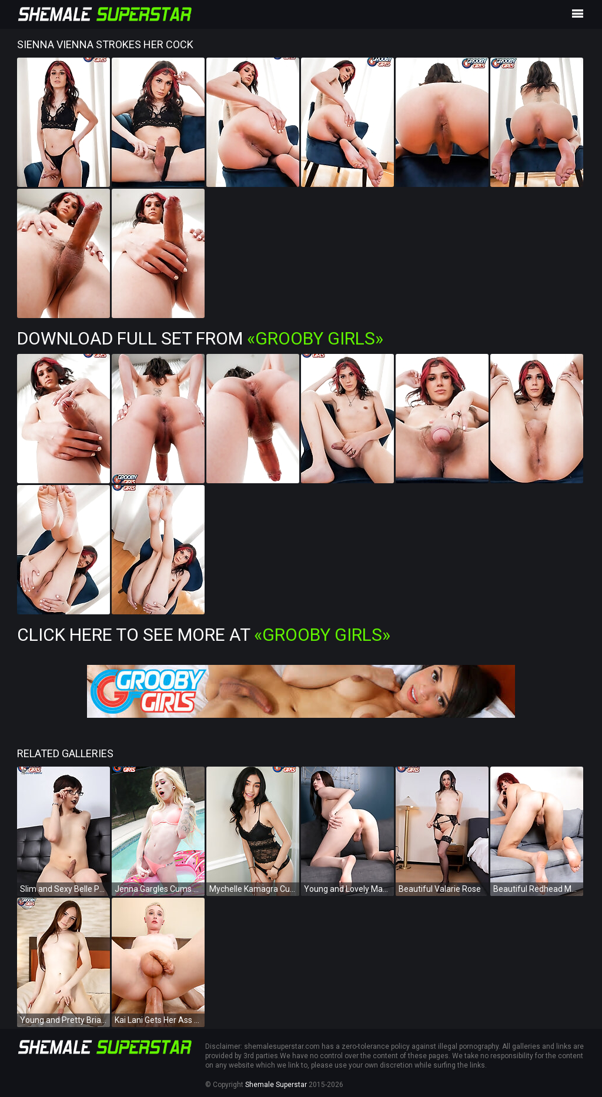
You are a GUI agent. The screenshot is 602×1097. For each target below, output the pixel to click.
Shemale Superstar (276, 1085)
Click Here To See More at (203, 634)
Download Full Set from (200, 338)
